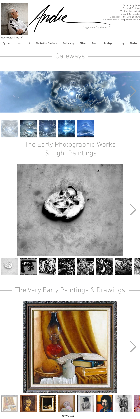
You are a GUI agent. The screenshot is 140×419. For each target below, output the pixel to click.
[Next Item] (133, 92)
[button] (28, 43)
